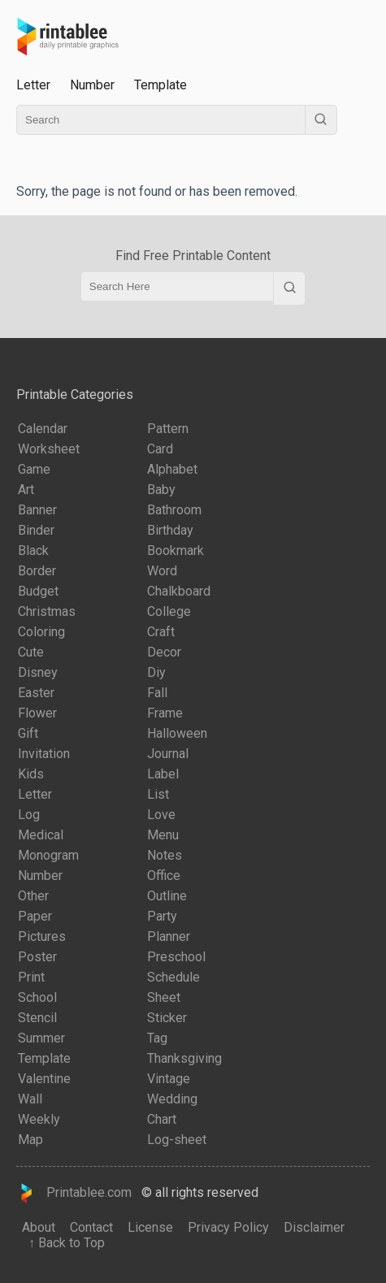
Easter (36, 692)
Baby (161, 489)
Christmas (47, 611)
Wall (30, 1099)
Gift (28, 733)
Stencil (37, 1017)
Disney (38, 672)
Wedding (172, 1099)
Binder (36, 530)
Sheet (163, 997)
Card (160, 449)
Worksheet (49, 449)
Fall (157, 692)
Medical (40, 835)
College (169, 611)
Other (33, 896)
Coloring (41, 631)
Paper (35, 916)
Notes (164, 855)
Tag (157, 1038)
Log (29, 814)
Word (162, 571)
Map (30, 1139)
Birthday (170, 530)
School (37, 997)
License (150, 1227)
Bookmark (175, 550)
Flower (37, 713)
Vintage (168, 1078)
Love (161, 814)
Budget (38, 591)
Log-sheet (176, 1139)
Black (33, 550)
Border (37, 571)
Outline (167, 896)
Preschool (176, 956)
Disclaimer (314, 1227)
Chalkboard (178, 591)
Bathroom (174, 510)
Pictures (42, 936)
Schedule (173, 977)
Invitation (44, 753)
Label (163, 774)
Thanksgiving (184, 1058)
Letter (33, 85)
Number (92, 85)
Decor (164, 652)
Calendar (42, 428)
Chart (161, 1119)
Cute (31, 652)
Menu (163, 835)
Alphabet (172, 469)
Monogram (48, 855)
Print (31, 977)
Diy (156, 672)
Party (162, 916)
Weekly (39, 1119)
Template (160, 85)
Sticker (167, 1017)
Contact (91, 1227)
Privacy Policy (228, 1227)
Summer (41, 1038)
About (38, 1227)
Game (34, 469)
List (158, 794)
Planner (168, 936)
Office (163, 875)
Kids (31, 774)
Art (26, 489)
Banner (37, 510)
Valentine (44, 1078)
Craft (161, 631)
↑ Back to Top (63, 1242)
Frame (165, 713)
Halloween (177, 733)
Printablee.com (74, 1193)
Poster (37, 956)
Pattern (168, 428)
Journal (168, 753)
